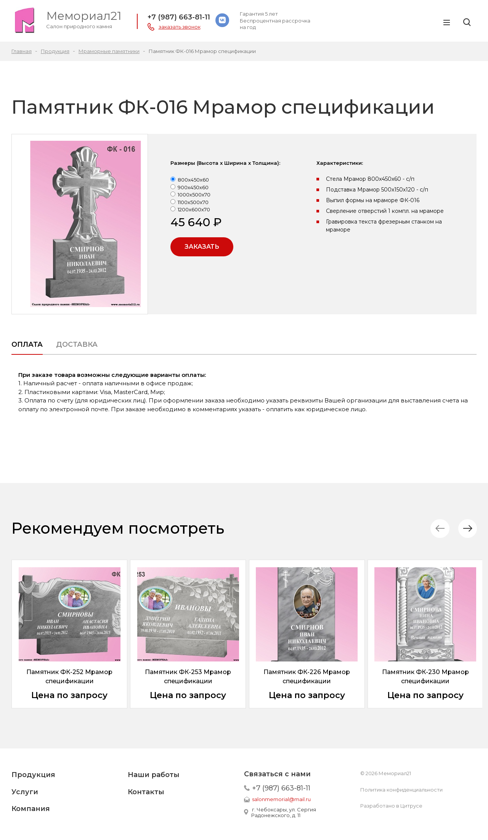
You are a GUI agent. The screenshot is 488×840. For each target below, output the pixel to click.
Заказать (202, 246)
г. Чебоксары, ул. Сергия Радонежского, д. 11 (283, 812)
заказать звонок (180, 27)
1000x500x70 (194, 194)
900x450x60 (193, 187)
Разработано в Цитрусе (391, 806)
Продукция (33, 775)
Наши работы (154, 775)
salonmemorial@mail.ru (281, 799)
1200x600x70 (194, 209)
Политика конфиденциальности (401, 790)
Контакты (146, 792)
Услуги (24, 792)
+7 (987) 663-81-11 (179, 17)
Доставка (77, 344)
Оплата (27, 344)
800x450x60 (193, 180)
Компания (30, 809)
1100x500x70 (193, 202)
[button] (467, 528)
